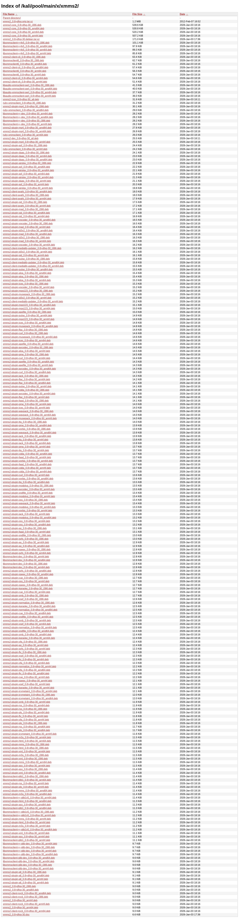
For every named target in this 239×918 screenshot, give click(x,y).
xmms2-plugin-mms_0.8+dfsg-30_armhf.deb (27, 819)
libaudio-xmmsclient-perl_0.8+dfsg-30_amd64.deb (30, 88)
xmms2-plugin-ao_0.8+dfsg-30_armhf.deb (25, 645)
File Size (137, 14)
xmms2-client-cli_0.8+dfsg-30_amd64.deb (25, 67)
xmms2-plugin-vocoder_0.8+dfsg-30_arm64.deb (29, 244)
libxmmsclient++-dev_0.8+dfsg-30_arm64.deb (27, 113)
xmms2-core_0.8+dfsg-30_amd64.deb (23, 28)
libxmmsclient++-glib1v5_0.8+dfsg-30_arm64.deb (29, 797)
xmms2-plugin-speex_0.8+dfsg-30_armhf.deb (27, 680)
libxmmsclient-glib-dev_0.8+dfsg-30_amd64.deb (29, 858)
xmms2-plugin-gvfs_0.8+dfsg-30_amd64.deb (27, 571)
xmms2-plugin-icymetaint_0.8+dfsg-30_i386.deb (29, 694)
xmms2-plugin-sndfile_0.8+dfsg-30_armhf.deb (28, 493)
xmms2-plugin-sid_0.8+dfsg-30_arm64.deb (26, 216)
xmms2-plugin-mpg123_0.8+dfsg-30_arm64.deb (29, 308)
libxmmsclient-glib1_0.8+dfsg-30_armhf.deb (26, 840)
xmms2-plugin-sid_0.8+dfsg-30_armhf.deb (26, 255)
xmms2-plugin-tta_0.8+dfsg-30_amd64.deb (26, 482)
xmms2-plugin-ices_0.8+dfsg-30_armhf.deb (26, 407)
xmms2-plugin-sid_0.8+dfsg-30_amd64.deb (26, 213)
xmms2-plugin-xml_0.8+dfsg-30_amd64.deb (27, 773)
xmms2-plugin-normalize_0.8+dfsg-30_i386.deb (28, 602)
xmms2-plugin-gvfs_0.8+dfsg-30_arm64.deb (27, 553)
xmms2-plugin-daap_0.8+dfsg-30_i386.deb (26, 152)
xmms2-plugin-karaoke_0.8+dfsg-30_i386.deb (28, 588)
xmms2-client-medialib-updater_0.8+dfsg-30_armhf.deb (33, 301)
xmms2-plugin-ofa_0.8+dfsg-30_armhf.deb (26, 719)
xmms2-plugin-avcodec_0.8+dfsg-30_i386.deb (28, 347)
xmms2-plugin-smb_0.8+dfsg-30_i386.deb (25, 595)
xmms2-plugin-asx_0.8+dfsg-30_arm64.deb (26, 765)
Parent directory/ (12, 18)
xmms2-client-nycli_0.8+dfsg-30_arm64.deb (26, 911)
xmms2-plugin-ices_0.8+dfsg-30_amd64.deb (27, 322)
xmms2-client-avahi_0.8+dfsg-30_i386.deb (26, 195)
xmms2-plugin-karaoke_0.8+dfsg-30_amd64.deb (29, 606)
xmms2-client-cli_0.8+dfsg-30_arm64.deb (25, 78)
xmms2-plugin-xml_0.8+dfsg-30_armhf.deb (26, 833)
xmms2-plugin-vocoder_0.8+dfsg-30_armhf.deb (28, 287)
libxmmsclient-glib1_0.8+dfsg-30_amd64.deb (27, 808)
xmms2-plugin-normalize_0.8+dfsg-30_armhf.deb (29, 666)
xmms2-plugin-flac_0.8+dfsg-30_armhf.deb (26, 397)
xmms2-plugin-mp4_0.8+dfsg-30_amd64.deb (27, 127)
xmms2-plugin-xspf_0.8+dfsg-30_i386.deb (25, 599)
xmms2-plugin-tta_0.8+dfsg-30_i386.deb (25, 422)
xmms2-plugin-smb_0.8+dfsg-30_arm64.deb (27, 620)
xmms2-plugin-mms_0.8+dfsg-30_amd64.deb (27, 790)
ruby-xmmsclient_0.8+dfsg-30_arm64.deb (25, 135)
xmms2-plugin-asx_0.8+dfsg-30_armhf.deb (26, 836)
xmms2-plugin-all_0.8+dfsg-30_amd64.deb (26, 875)
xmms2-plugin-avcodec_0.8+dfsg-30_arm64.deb (29, 393)
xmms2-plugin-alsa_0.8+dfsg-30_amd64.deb (27, 273)
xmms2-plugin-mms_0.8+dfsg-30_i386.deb (26, 744)
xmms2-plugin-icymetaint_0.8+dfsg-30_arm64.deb (30, 691)
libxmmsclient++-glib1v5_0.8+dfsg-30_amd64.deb (30, 829)
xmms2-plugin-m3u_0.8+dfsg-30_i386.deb (26, 755)
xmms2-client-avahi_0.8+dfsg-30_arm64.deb (27, 198)
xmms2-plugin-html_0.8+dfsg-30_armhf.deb (26, 822)
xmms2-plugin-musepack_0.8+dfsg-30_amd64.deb (30, 326)
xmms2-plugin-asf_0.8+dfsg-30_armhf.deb (26, 184)
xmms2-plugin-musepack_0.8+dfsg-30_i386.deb (29, 294)
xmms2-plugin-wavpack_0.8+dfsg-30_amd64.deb (29, 432)
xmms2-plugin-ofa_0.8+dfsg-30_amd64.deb (26, 670)
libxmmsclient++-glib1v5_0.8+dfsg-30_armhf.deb (29, 815)
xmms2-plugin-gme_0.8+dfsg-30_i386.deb (26, 354)
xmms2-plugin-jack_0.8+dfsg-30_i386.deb (25, 376)
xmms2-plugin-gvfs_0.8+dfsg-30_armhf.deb (26, 648)
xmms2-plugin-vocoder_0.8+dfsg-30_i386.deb (28, 223)
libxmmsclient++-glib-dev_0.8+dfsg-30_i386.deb (29, 847)
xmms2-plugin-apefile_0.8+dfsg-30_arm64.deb (28, 344)
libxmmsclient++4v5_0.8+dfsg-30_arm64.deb (27, 49)
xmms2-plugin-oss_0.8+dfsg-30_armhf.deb (26, 581)
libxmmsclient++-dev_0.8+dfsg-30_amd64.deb (28, 117)
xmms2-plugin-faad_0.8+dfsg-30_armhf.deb (26, 532)
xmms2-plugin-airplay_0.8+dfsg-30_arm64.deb (28, 177)
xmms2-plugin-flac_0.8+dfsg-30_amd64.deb (27, 383)
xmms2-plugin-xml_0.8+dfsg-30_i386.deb (25, 758)
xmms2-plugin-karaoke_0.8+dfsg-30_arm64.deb (29, 638)
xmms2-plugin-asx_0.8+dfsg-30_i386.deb (25, 769)
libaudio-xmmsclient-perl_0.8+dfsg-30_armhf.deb (29, 96)
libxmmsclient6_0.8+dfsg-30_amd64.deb (25, 64)
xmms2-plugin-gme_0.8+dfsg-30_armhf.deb (26, 446)
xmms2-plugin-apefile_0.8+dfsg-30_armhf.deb (28, 365)
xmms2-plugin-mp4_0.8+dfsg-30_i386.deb (26, 106)
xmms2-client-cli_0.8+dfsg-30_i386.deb (24, 57)
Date (182, 14)
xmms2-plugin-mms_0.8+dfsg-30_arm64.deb (27, 762)
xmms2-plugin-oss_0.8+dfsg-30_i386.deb (25, 500)
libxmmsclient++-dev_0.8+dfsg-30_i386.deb (26, 120)
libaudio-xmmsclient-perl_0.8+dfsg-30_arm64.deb (30, 92)
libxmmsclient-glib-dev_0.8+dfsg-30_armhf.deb (28, 868)
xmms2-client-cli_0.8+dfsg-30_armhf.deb (25, 81)
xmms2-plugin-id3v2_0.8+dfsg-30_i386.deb (26, 237)
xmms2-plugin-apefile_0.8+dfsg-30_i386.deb (27, 312)
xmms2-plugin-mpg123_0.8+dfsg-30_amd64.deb (29, 305)
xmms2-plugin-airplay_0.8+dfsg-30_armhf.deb (28, 188)
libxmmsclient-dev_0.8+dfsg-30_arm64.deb (26, 567)
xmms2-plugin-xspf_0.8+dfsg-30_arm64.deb (27, 624)
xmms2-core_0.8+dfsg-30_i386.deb (22, 25)
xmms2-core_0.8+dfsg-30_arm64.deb (23, 32)
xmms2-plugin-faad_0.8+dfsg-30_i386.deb (26, 400)
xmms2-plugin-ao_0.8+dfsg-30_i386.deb (25, 528)
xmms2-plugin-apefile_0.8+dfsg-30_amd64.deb (28, 361)
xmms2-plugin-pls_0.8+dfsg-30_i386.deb (25, 723)
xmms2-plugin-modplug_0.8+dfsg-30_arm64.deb (29, 507)
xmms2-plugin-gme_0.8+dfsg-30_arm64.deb (27, 404)
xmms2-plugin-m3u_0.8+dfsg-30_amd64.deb (27, 794)
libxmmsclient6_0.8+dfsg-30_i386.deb (23, 60)
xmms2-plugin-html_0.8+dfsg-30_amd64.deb (27, 801)
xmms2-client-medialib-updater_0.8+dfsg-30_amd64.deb (33, 262)
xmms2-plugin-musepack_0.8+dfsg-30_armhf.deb (30, 418)
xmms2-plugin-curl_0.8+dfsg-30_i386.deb (25, 333)
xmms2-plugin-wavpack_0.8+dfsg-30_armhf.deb (29, 503)
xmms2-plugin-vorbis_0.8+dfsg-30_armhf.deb (27, 510)
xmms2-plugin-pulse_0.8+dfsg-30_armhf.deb (27, 386)
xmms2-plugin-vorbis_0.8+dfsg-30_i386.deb (26, 429)
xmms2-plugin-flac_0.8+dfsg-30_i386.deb (25, 329)
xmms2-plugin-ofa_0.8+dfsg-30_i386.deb (25, 641)
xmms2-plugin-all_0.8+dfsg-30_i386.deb (24, 872)
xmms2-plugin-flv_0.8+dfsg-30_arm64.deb (26, 659)
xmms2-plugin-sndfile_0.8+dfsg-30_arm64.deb (28, 617)
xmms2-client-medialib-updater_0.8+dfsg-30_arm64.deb (33, 266)
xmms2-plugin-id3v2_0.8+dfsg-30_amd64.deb (28, 230)
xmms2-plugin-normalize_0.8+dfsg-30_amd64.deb (30, 609)
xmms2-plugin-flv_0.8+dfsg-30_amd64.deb (26, 673)
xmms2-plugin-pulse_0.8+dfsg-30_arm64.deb (27, 315)
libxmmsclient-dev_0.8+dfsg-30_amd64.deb (26, 560)
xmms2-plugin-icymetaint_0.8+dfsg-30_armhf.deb (30, 734)
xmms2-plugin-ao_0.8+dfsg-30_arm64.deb (26, 542)
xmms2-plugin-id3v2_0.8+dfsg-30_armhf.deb (27, 298)
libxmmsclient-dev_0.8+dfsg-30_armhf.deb (26, 556)
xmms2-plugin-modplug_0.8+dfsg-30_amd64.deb (29, 517)
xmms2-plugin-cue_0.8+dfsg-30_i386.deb (25, 578)
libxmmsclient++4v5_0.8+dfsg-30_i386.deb (26, 42)
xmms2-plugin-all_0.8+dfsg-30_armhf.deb (25, 879)
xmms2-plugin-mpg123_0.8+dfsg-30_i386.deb (28, 290)
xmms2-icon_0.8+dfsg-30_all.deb (21, 99)
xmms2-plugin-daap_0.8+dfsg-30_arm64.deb (27, 156)
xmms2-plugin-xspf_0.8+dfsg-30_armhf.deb (26, 684)
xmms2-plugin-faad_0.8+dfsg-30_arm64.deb (27, 457)
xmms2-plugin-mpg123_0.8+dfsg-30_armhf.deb (28, 319)
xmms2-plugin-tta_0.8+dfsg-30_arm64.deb (26, 450)
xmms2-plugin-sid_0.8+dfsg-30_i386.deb (25, 202)
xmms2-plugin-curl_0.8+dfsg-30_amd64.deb (27, 372)
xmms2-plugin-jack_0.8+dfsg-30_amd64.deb (27, 436)
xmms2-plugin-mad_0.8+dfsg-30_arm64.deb (27, 241)
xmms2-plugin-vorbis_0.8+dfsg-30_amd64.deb (28, 478)
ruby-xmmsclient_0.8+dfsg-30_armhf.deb (25, 149)
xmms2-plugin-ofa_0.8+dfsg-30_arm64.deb (26, 663)
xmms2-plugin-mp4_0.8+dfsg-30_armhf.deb (26, 142)
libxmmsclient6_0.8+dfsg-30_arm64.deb (24, 71)
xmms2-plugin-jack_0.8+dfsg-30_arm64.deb (27, 443)
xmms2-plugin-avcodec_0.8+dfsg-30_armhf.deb (29, 489)
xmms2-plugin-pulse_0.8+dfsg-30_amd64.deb (28, 269)
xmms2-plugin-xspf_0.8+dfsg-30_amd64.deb (27, 655)
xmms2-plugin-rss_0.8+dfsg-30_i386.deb (25, 709)
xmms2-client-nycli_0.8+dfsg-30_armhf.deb (26, 904)
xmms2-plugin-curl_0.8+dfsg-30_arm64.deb (26, 358)
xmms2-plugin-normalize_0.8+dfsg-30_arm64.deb (30, 627)
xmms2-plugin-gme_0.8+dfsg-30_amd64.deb (27, 425)
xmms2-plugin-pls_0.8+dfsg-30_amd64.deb (26, 730)
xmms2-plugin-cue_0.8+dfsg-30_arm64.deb (26, 592)
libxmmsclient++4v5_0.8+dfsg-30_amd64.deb (27, 46)
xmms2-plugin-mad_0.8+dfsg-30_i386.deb (26, 209)
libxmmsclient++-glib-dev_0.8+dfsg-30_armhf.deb (29, 851)
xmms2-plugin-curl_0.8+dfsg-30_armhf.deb (26, 475)
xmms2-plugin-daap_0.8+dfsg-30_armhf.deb (27, 181)
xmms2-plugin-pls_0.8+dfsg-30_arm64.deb (26, 712)
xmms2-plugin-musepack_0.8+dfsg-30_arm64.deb (30, 337)
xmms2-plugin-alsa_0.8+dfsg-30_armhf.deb (26, 351)
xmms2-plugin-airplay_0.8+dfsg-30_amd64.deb (28, 170)
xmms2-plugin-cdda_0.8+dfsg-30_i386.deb (26, 390)
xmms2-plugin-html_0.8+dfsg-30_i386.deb (25, 748)
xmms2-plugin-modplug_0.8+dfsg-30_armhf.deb (29, 496)
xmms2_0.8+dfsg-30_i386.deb (19, 886)
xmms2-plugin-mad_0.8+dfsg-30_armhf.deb (26, 227)
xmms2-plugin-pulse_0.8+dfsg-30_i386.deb (26, 259)
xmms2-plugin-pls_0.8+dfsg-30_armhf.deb (26, 787)
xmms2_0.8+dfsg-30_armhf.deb (20, 900)
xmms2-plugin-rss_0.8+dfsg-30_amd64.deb (26, 726)
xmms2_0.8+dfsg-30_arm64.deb (20, 907)
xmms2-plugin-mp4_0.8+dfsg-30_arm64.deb (27, 131)
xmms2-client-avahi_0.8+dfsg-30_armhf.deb (27, 206)
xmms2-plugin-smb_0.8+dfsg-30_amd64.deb (27, 634)
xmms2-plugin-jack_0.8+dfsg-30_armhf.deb (26, 514)
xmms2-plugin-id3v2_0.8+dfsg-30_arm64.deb (27, 252)
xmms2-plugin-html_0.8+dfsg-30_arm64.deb (27, 741)
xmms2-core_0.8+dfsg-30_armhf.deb (23, 35)
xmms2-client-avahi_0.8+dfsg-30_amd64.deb (27, 191)
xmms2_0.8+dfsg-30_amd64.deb (21, 890)
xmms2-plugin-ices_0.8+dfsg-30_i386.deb (25, 283)
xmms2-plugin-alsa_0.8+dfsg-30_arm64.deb (27, 280)
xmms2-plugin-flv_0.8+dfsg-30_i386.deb (24, 652)
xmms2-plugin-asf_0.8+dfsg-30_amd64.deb (26, 167)
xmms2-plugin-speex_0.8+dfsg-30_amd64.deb (28, 574)
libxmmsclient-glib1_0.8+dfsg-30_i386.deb (25, 776)
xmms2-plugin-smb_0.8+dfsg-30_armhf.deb (26, 702)
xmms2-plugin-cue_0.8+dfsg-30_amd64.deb (27, 613)
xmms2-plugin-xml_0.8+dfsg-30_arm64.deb (26, 751)
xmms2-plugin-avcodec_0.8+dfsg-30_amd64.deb (29, 368)
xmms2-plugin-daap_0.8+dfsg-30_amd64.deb (27, 159)
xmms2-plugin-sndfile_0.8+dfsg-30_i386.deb (27, 535)
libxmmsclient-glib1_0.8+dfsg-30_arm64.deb (27, 780)
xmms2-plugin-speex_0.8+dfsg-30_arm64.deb (28, 585)
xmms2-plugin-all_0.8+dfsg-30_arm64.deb (26, 882)
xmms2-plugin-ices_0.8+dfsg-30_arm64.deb (27, 340)
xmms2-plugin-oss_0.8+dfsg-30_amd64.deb (27, 524)
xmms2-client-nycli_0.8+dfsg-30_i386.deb (25, 897)
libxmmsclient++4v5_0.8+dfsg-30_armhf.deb (27, 53)
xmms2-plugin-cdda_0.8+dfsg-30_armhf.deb (27, 468)
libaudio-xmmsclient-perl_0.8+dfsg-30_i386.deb (28, 85)
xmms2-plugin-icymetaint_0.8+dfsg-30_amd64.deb (30, 698)
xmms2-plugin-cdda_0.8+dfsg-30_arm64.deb (27, 471)
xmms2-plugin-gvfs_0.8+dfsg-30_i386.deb (25, 539)
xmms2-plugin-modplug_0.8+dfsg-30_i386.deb (28, 485)
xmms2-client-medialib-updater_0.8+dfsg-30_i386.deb (32, 248)
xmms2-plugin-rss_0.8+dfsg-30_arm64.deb (26, 705)
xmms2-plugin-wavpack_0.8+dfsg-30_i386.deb (28, 411)
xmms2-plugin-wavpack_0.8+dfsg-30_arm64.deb (29, 415)
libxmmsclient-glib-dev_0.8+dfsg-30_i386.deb (27, 865)
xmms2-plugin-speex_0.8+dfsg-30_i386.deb (26, 549)
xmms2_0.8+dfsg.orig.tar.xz (18, 21)
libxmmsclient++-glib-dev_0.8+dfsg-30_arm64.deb (30, 843)
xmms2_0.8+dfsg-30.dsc (16, 914)
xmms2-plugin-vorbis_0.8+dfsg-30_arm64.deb (28, 461)
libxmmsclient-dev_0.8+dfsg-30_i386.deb (25, 563)
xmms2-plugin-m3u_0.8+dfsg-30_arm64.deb (27, 737)
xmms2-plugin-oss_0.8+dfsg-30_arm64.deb (26, 521)
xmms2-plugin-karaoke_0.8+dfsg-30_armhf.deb (28, 687)
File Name (8, 14)
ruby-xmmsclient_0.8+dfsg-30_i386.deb (24, 103)
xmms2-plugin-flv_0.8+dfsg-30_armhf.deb (25, 716)
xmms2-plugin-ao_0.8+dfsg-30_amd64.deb (26, 546)
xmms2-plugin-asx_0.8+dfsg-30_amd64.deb (27, 804)
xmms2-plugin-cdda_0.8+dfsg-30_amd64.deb (27, 454)
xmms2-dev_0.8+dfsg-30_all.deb (20, 138)
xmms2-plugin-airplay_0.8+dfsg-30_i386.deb (27, 163)
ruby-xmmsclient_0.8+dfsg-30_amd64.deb (25, 110)
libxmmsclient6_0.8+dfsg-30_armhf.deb (24, 74)
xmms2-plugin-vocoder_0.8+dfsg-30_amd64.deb (29, 220)
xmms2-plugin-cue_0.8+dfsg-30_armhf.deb (26, 677)
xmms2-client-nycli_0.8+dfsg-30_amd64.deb (27, 893)
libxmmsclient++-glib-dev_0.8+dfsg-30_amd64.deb (30, 854)
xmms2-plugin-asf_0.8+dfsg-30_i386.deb (25, 145)
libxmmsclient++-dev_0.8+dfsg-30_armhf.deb (27, 124)
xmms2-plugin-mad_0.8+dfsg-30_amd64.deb (27, 234)
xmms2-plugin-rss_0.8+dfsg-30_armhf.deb (26, 783)
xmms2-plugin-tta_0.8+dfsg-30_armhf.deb (25, 439)
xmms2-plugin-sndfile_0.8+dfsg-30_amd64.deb (28, 631)
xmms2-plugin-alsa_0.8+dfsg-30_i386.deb (25, 276)
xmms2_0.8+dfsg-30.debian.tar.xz (21, 39)
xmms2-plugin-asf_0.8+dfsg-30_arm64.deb (26, 174)
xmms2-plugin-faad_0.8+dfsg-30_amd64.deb (27, 464)
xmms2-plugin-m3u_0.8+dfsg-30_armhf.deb (26, 826)
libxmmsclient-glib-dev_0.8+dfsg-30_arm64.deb (28, 861)
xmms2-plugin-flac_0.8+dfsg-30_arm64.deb (26, 379)
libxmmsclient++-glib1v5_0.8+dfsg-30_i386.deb (28, 812)
